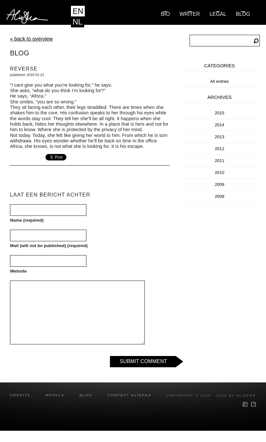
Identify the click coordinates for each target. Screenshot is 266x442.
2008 (219, 196)
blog (243, 14)
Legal (218, 14)
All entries (219, 81)
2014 (219, 124)
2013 (219, 136)
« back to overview (31, 39)
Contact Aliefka (130, 395)
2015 (219, 112)
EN (78, 11)
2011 (219, 160)
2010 (219, 172)
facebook (245, 404)
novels (54, 395)
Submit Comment (143, 361)
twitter (253, 404)
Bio (165, 14)
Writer (190, 14)
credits (20, 395)
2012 (219, 148)
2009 (219, 184)
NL (78, 21)
